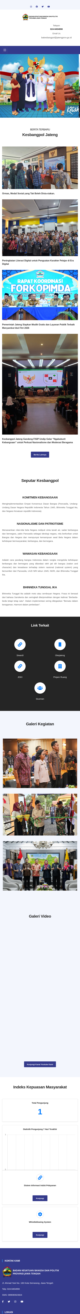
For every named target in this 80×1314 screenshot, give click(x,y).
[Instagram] (15, 1301)
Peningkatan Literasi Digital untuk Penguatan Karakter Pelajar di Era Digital (38, 262)
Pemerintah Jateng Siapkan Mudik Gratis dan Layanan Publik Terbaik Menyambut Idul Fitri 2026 (38, 326)
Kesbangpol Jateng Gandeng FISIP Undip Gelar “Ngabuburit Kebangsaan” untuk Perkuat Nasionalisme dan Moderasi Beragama (37, 441)
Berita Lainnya (40, 455)
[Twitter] (9, 1301)
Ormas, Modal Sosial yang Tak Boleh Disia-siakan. (28, 193)
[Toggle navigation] (5, 50)
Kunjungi (40, 1198)
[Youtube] (22, 1301)
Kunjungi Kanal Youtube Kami (40, 1064)
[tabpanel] (40, 86)
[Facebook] (2, 1301)
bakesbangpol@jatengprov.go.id (56, 37)
